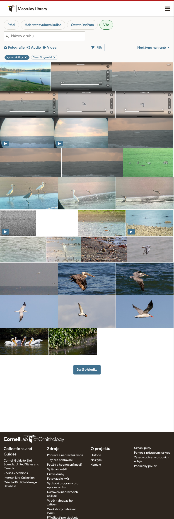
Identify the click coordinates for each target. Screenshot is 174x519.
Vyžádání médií (57, 469)
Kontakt (96, 464)
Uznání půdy (142, 448)
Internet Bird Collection (19, 477)
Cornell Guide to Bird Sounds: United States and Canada (21, 464)
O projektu (100, 449)
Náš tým (96, 460)
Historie (96, 455)
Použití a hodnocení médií (64, 464)
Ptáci (11, 25)
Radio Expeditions (16, 473)
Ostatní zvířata (82, 25)
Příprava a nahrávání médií (65, 455)
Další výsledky (87, 369)
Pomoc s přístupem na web (152, 452)
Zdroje (53, 449)
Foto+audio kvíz (58, 478)
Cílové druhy (55, 474)
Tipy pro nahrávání (59, 460)
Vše (106, 25)
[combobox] (48, 36)
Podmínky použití (145, 466)
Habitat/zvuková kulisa (43, 25)
